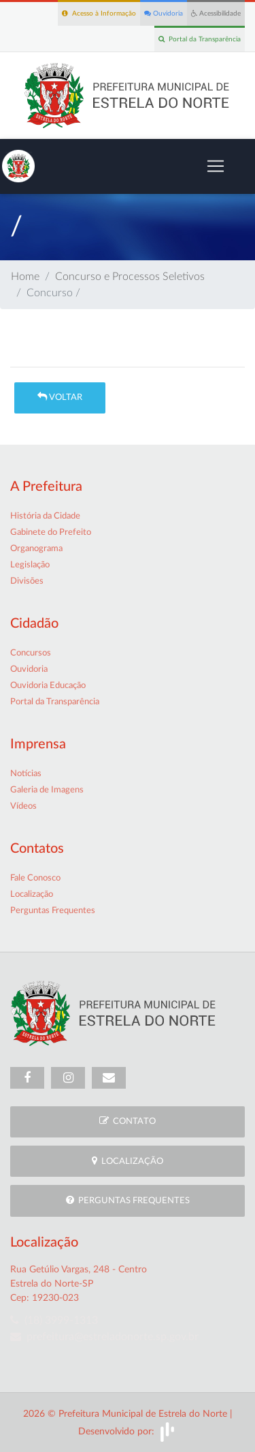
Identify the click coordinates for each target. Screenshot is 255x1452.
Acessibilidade (216, 13)
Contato (127, 1121)
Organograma (36, 548)
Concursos (30, 653)
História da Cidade (45, 516)
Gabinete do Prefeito (50, 532)
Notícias (25, 773)
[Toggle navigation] (215, 166)
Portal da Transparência (199, 39)
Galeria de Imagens (47, 790)
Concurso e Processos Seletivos (130, 276)
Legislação (30, 565)
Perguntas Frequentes (52, 910)
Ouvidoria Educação (48, 685)
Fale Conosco (35, 878)
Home (25, 276)
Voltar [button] (59, 397)
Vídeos (23, 806)
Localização (31, 894)
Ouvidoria (163, 13)
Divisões (27, 581)
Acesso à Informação (99, 13)
